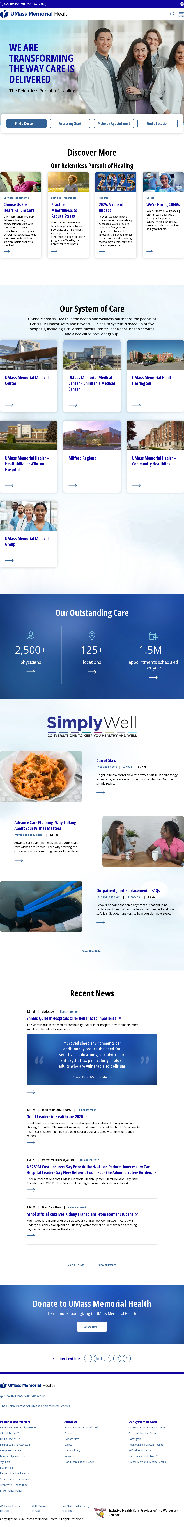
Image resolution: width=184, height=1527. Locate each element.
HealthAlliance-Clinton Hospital (146, 1444)
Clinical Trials (7, 1433)
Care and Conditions (108, 897)
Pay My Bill (6, 1467)
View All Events (107, 1265)
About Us (70, 1422)
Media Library (72, 1450)
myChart (5, 1462)
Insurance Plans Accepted (15, 1444)
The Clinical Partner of (34, 1406)
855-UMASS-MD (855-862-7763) (25, 4)
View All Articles (92, 951)
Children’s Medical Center (143, 1433)
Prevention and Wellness (29, 835)
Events (68, 1444)
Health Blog (13, 1484)
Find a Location (157, 123)
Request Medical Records (14, 1473)
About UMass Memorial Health (82, 1427)
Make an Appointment (114, 123)
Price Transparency (11, 1490)
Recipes (127, 767)
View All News (76, 1265)
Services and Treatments (14, 1479)
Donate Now (90, 1327)
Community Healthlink (141, 1456)
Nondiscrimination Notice (79, 1462)
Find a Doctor (24, 123)
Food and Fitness (106, 767)
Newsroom (70, 1456)
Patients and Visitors (15, 1422)
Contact (68, 1433)
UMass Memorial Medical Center (147, 1427)
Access (70, 123)
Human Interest (69, 1012)
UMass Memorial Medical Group (147, 1462)
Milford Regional (138, 1450)
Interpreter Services (11, 1450)
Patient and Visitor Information (18, 1427)
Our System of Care (142, 1422)
